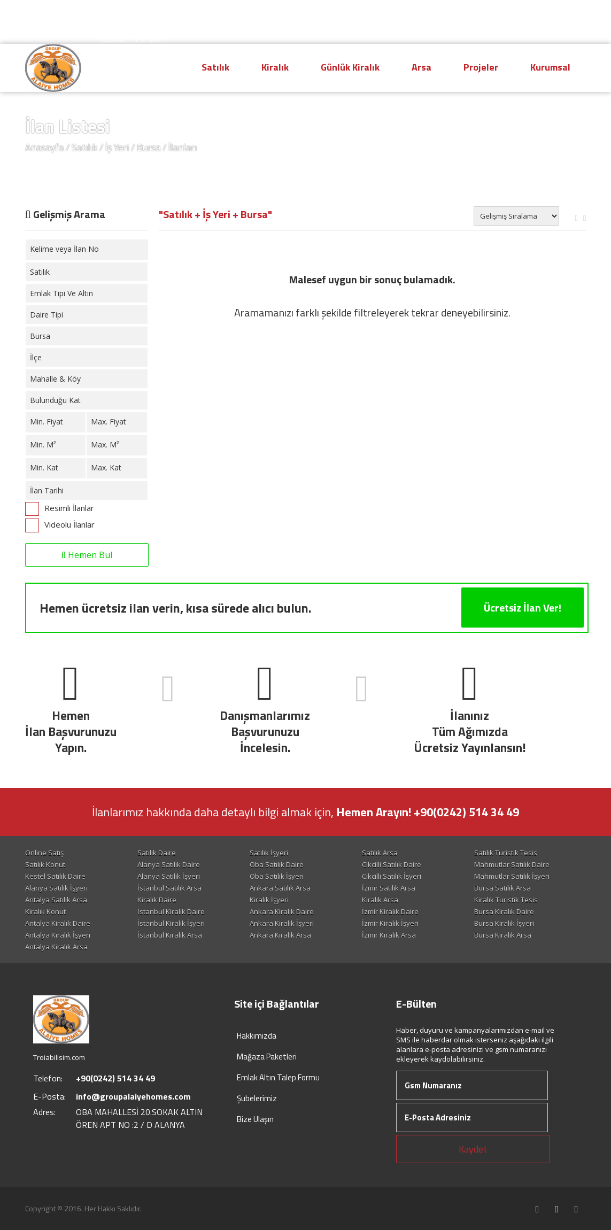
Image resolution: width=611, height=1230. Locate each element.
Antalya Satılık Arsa (56, 899)
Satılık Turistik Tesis (505, 852)
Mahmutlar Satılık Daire (512, 864)
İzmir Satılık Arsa (388, 888)
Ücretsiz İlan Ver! (522, 607)
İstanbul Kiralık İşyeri (171, 923)
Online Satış (44, 852)
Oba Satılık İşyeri (277, 876)
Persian (149, 38)
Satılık (215, 67)
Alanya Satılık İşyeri (168, 876)
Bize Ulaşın (255, 1119)
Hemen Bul (86, 555)
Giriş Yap (553, 17)
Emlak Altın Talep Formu (278, 1077)
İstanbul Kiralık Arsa (169, 935)
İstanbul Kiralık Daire (171, 911)
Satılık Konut (45, 864)
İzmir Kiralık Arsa (389, 935)
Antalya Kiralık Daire (57, 923)
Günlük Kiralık (350, 67)
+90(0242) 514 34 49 (362, 17)
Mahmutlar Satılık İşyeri (512, 876)
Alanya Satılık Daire (168, 864)
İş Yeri (117, 147)
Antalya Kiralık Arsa (56, 946)
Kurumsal (550, 67)
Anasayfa (44, 147)
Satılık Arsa (380, 852)
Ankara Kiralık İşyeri (282, 923)
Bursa (148, 147)
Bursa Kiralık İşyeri (504, 923)
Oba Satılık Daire (277, 864)
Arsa (421, 67)
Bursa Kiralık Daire (504, 911)
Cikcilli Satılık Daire (391, 864)
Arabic (148, 27)
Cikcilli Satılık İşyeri (391, 876)
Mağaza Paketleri (267, 1056)
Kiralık (275, 67)
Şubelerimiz (257, 1098)
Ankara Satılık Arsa (280, 888)
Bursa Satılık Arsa (502, 888)
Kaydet (473, 1149)
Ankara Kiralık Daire (282, 911)
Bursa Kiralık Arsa (502, 935)
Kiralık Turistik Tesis (506, 899)
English (147, 17)
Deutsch (114, 27)
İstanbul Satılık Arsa (169, 888)
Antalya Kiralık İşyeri (57, 935)
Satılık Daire (156, 852)
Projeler (480, 67)
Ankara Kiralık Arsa (280, 935)
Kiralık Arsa (380, 899)
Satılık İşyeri (269, 852)
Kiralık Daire (156, 899)
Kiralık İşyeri (269, 899)
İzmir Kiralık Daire (390, 911)
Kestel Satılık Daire (55, 876)
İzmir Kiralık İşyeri (390, 923)
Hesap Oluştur (472, 17)
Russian (113, 38)
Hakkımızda (256, 1036)
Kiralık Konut (45, 911)
